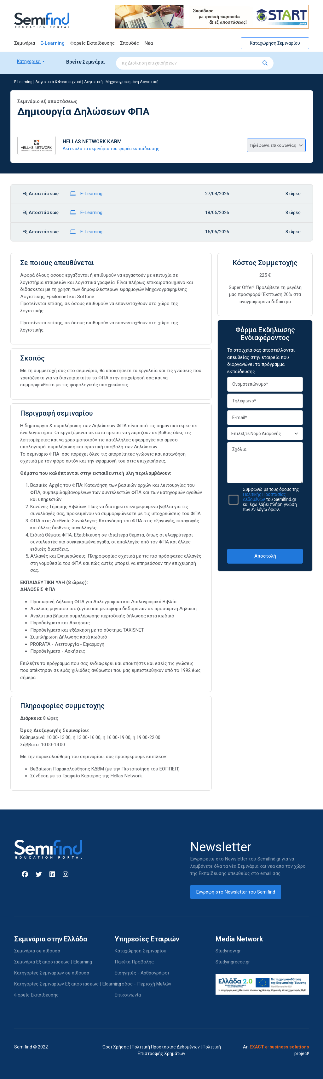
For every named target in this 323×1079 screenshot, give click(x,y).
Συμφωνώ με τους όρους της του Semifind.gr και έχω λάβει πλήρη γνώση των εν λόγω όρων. (271, 499)
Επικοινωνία (128, 995)
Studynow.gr (228, 951)
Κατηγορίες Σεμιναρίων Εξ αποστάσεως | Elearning (67, 984)
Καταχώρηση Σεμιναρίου (275, 43)
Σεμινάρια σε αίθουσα (37, 951)
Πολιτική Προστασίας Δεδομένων (166, 1046)
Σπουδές (129, 43)
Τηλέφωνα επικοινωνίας (276, 145)
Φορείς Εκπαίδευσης (92, 43)
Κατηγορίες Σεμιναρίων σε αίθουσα (51, 973)
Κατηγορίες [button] (29, 61)
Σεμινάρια (24, 43)
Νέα (149, 43)
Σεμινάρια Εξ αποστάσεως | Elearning (53, 962)
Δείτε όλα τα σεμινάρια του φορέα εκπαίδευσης (111, 148)
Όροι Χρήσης (115, 1046)
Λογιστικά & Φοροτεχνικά (58, 82)
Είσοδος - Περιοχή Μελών (143, 984)
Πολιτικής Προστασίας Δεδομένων (264, 497)
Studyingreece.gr (233, 962)
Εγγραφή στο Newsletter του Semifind (235, 892)
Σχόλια (265, 462)
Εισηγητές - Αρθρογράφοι (142, 973)
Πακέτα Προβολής (134, 962)
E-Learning (52, 43)
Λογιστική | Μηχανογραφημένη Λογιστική (121, 82)
